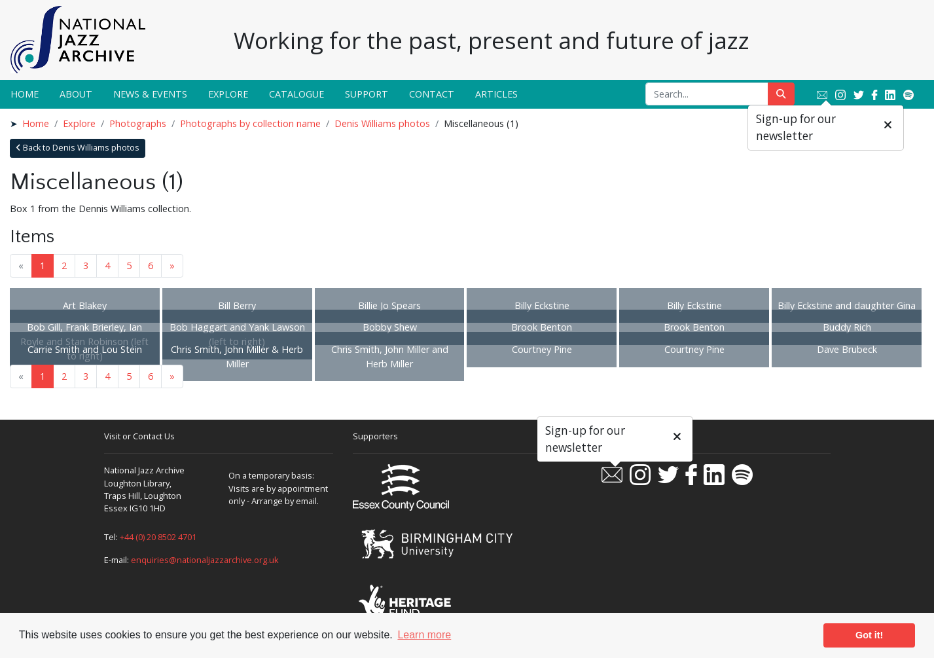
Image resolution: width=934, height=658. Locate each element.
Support (366, 94)
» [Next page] (172, 265)
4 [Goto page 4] (107, 265)
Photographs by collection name (250, 123)
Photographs (137, 123)
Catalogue (296, 94)
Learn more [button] (424, 634)
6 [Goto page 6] (150, 265)
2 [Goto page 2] (64, 265)
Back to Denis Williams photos (77, 147)
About (76, 94)
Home (24, 94)
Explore (228, 94)
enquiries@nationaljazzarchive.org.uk (205, 560)
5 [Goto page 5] (129, 265)
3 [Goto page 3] (85, 265)
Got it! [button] (869, 635)
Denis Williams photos (382, 123)
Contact (431, 94)
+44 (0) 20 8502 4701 (158, 537)
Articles (496, 94)
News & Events (150, 94)
